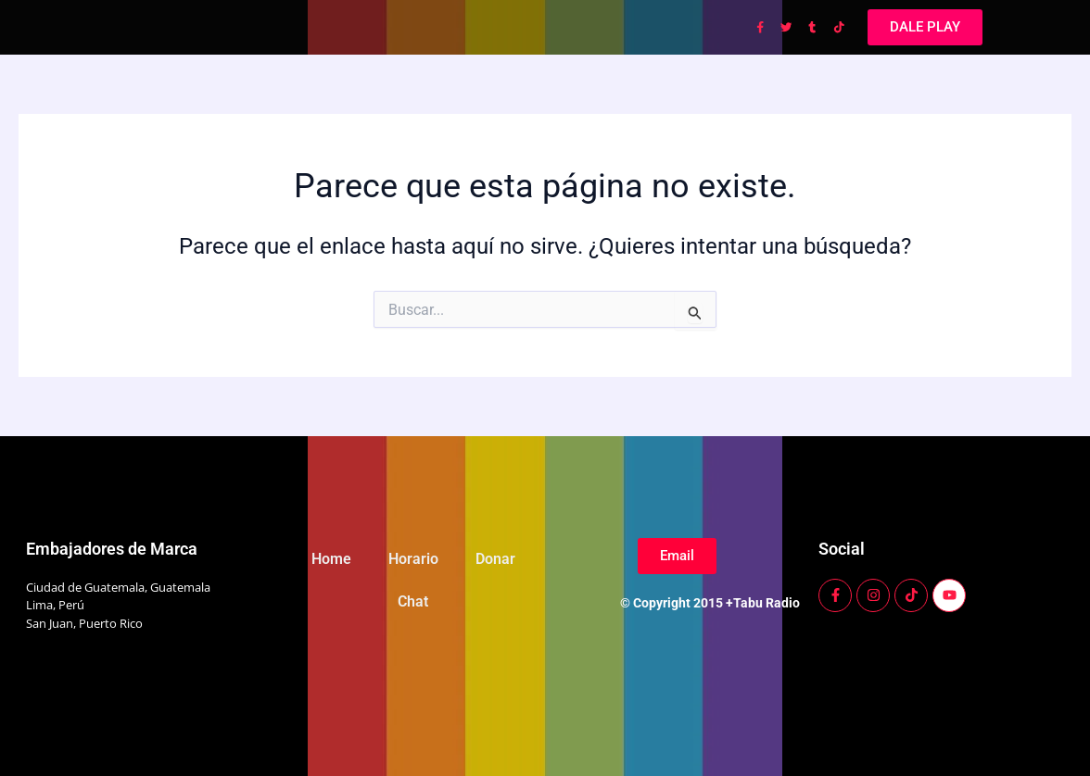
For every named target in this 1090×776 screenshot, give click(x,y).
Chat (413, 601)
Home (331, 559)
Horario (413, 559)
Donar (495, 559)
